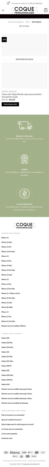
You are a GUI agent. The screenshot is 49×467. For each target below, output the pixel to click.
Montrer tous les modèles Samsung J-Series (16, 398)
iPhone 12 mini (6, 303)
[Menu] (3, 10)
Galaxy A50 (5, 384)
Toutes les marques (15, 22)
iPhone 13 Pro (6, 284)
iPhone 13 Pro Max (8, 289)
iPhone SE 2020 (6, 307)
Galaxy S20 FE (6, 366)
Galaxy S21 (5, 352)
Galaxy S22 (5, 338)
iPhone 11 (5, 312)
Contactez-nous (6, 438)
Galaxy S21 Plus (7, 356)
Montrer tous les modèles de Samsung (14, 403)
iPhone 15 (5, 238)
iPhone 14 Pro (6, 261)
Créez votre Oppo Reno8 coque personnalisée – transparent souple (22, 95)
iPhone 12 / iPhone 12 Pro (10, 293)
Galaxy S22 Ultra (7, 347)
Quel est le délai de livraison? (11, 420)
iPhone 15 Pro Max (8, 251)
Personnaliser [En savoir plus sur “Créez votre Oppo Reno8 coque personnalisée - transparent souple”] (10, 104)
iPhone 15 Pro (6, 247)
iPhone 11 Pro (6, 316)
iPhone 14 (5, 256)
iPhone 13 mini (6, 275)
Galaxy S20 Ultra (7, 375)
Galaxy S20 (5, 370)
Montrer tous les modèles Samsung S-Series (16, 389)
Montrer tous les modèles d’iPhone (13, 326)
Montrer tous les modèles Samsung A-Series (16, 394)
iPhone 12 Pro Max (8, 298)
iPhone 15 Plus (6, 242)
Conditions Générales (37, 461)
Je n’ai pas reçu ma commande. (12, 429)
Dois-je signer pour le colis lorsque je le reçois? (17, 424)
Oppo (28, 22)
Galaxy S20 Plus (7, 380)
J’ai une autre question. (9, 434)
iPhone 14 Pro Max (8, 270)
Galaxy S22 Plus (7, 343)
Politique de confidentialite (14, 461)
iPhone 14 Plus (6, 265)
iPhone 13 (5, 279)
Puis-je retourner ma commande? (12, 415)
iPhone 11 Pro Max (8, 321)
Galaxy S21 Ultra (7, 361)
